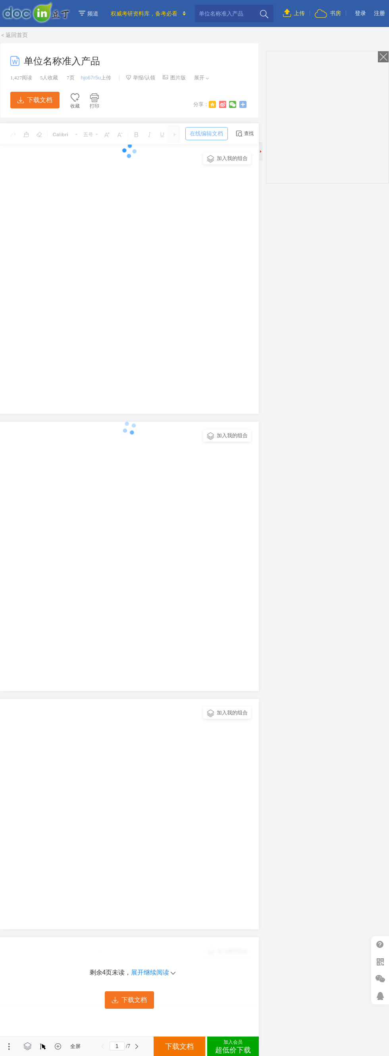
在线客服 (380, 995)
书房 (328, 13)
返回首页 (17, 35)
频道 (88, 13)
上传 (294, 13)
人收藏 (49, 78)
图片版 (174, 78)
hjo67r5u (91, 78)
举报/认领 (140, 78)
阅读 (21, 78)
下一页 (137, 1046)
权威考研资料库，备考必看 (144, 13)
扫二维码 (380, 961)
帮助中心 (380, 944)
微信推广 (380, 978)
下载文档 (34, 100)
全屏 (75, 1046)
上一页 (103, 1046)
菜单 (9, 1046)
